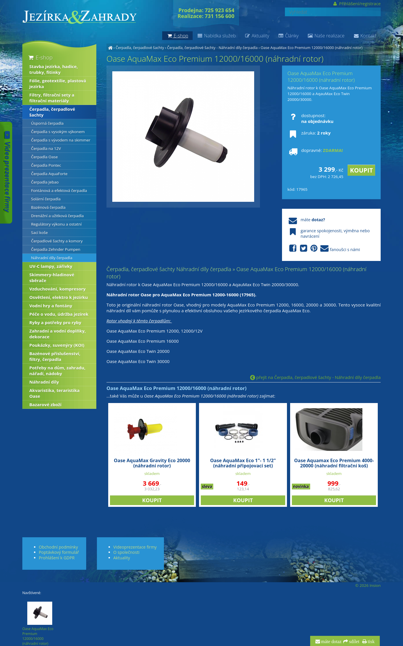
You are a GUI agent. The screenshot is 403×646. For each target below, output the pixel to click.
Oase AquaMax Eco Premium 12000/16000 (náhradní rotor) (311, 47)
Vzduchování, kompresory (57, 289)
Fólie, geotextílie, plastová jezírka (57, 83)
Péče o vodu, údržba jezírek (58, 314)
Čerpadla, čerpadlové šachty (139, 47)
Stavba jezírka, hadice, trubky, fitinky (53, 69)
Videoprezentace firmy (135, 547)
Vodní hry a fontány (50, 306)
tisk (371, 641)
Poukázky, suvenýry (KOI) (56, 345)
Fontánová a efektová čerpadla (59, 190)
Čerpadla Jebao (45, 182)
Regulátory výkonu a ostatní (56, 224)
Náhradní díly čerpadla (51, 257)
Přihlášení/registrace (356, 3)
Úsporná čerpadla (47, 123)
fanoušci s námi (324, 248)
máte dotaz (331, 641)
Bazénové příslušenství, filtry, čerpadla (54, 356)
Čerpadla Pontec (46, 165)
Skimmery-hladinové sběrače (51, 277)
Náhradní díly (44, 382)
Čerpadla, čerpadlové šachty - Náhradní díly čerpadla (212, 47)
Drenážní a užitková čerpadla (57, 215)
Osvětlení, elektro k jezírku (58, 297)
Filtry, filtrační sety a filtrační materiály (51, 98)
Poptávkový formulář (59, 552)
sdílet (353, 641)
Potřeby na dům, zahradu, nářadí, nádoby (57, 370)
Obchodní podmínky (58, 547)
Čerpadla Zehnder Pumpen (55, 249)
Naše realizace (325, 35)
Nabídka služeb (216, 35)
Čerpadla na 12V (46, 148)
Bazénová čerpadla (48, 207)
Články (288, 35)
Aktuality (257, 35)
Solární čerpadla (46, 199)
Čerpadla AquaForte (49, 173)
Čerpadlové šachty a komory (57, 241)
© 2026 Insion (368, 585)
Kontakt (364, 35)
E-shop (40, 57)
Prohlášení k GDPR (57, 557)
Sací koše (39, 232)
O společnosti (126, 552)
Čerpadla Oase (44, 156)
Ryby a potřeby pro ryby (55, 322)
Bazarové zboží (45, 404)
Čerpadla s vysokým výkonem (58, 131)
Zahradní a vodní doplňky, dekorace (57, 334)
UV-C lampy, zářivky (50, 266)
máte (306, 219)
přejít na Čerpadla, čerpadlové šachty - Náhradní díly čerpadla (315, 377)
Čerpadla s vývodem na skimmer (61, 140)
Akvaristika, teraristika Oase (54, 393)
